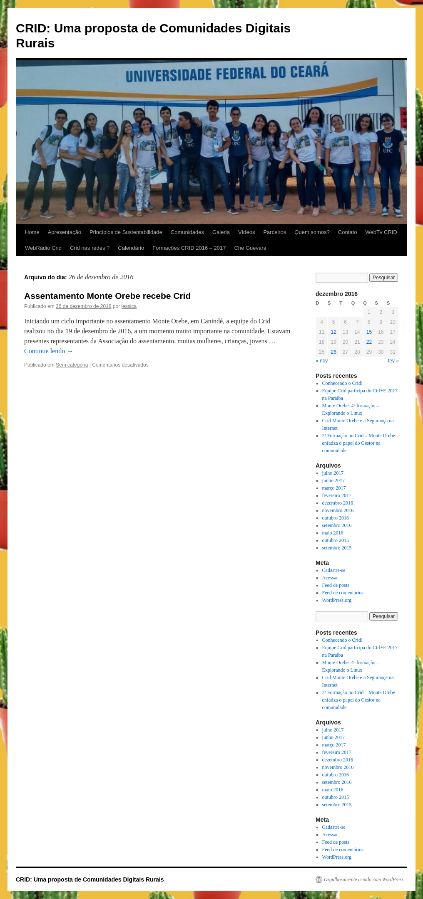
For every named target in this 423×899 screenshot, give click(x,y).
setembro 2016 (337, 525)
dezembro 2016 (337, 503)
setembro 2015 (337, 548)
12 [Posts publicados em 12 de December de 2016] (333, 332)
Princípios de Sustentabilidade (126, 232)
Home (32, 232)
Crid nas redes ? (89, 248)
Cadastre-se (334, 570)
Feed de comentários (342, 593)
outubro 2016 (335, 518)
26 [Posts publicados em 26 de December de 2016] (333, 352)
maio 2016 (332, 533)
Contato (347, 232)
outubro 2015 (335, 540)
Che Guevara (250, 248)
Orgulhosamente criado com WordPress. (364, 879)
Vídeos (246, 232)
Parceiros (274, 232)
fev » (393, 361)
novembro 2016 (338, 510)
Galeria (221, 232)
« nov (322, 361)
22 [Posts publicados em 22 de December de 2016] (369, 342)
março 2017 (334, 488)
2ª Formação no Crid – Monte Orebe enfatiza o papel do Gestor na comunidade (358, 443)
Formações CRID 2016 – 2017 (189, 248)
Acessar (330, 578)
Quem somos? (312, 232)
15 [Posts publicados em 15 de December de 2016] (369, 332)
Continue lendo (48, 351)
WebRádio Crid (43, 248)
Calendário (131, 248)
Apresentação (64, 232)
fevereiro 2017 (336, 495)
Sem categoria (72, 365)
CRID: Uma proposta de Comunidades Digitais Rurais (90, 879)
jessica (129, 306)
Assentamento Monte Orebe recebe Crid (107, 295)
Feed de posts (335, 585)
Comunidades (187, 232)
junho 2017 (333, 480)
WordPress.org (336, 600)
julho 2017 (333, 473)
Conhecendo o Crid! (342, 383)
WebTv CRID (381, 232)
